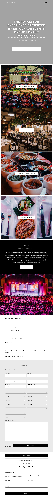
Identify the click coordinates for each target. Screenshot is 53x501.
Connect (42, 2)
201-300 (8, 409)
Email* (7, 486)
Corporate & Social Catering (26, 173)
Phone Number (31, 378)
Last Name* (30, 480)
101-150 (8, 400)
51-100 (7, 396)
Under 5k (29, 392)
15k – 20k (30, 404)
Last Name (30, 373)
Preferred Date (31, 384)
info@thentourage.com (26, 460)
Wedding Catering (26, 217)
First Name (8, 373)
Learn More (26, 267)
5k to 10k (30, 396)
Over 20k (29, 409)
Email (7, 378)
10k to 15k (30, 400)
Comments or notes (11, 420)
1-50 (7, 392)
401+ (7, 417)
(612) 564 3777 (26, 463)
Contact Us (26, 455)
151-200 (8, 404)
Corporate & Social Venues (26, 86)
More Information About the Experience (26, 49)
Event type (8, 384)
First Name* (8, 480)
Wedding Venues (26, 129)
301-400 (8, 413)
